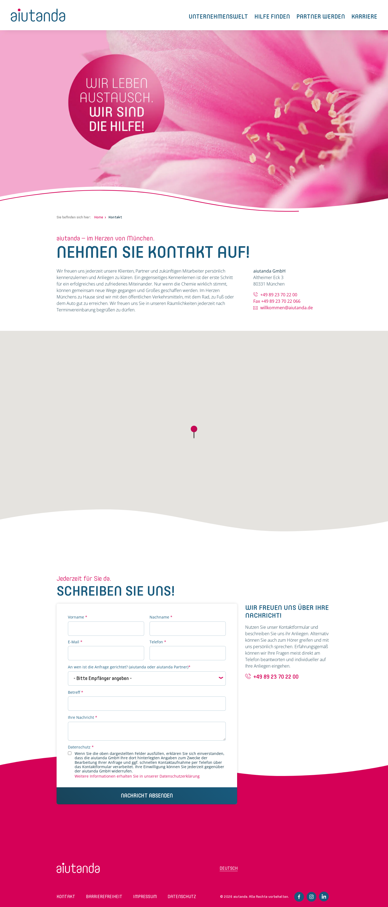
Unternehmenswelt (218, 16)
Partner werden (320, 16)
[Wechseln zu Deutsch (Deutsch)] (241, 870)
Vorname (77, 617)
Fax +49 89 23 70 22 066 (276, 301)
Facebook (299, 897)
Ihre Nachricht (82, 717)
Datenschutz (81, 747)
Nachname (161, 617)
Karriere (364, 16)
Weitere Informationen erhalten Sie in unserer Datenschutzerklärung (137, 776)
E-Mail (75, 642)
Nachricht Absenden (147, 795)
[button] (194, 432)
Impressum (145, 896)
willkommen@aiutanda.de (286, 308)
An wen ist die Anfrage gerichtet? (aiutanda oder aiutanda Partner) (129, 667)
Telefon (158, 642)
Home (98, 217)
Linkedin (324, 896)
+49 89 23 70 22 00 (278, 295)
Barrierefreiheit (104, 896)
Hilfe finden (272, 16)
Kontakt (66, 896)
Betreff (75, 692)
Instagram (311, 897)
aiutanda (38, 15)
